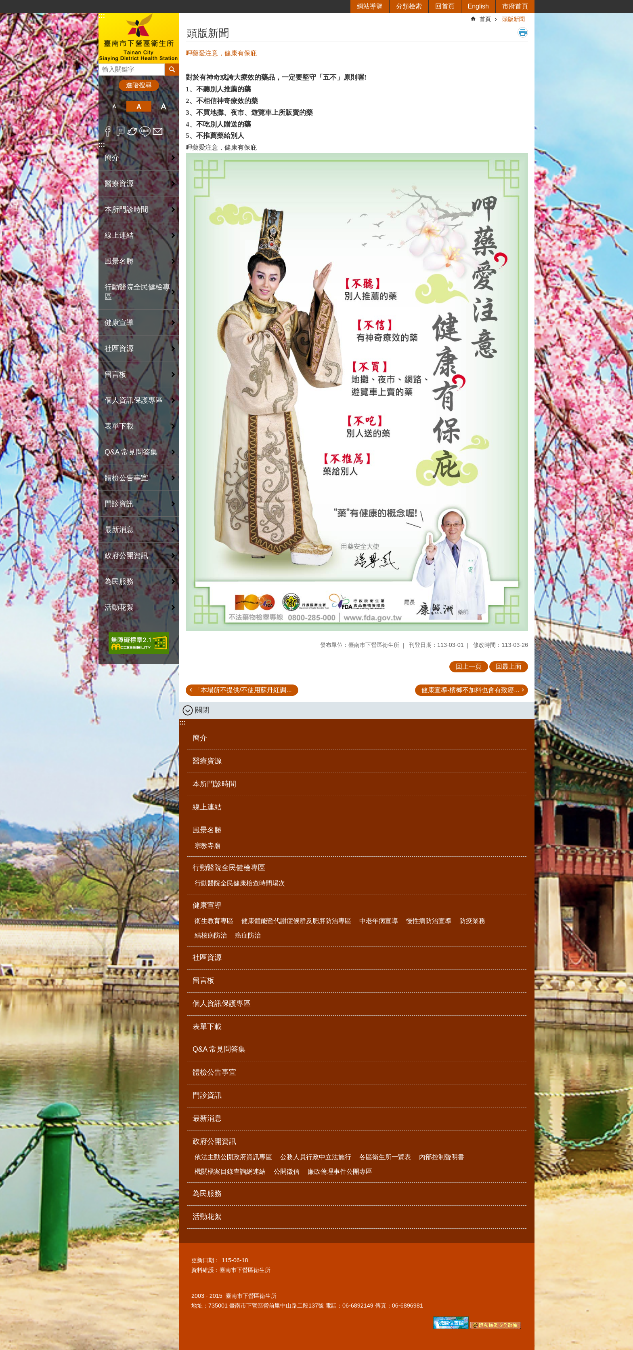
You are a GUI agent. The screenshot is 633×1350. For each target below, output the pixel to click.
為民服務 (119, 581)
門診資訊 (119, 504)
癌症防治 (248, 935)
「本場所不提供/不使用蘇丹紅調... (243, 690)
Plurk (120, 131)
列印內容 (523, 32)
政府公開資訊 (214, 1141)
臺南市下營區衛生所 (139, 37)
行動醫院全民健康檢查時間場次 (240, 883)
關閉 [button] (202, 710)
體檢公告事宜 (126, 478)
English (478, 6)
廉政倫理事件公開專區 (340, 1171)
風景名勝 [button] (119, 261)
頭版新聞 (513, 19)
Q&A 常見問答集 (131, 452)
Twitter (132, 131)
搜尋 (105, 67)
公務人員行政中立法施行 (315, 1157)
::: (102, 15)
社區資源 (119, 348)
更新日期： (205, 1260)
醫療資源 (119, 184)
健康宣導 (207, 905)
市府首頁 (515, 6)
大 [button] (163, 106)
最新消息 (119, 530)
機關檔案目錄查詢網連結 (230, 1171)
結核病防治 (211, 935)
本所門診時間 (126, 209)
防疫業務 (472, 920)
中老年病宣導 (378, 920)
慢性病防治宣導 (428, 920)
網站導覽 (370, 6)
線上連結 (119, 235)
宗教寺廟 (207, 845)
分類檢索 (409, 6)
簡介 (112, 158)
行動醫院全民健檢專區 (229, 868)
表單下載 (119, 426)
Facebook (108, 131)
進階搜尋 (139, 85)
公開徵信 (287, 1171)
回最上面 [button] (509, 666)
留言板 (115, 374)
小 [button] (114, 106)
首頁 (485, 19)
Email (157, 131)
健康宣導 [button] (119, 323)
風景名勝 (207, 830)
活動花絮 (119, 607)
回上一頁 (469, 666)
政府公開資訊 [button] (126, 555)
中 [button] (138, 106)
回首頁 (445, 6)
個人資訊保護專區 (134, 400)
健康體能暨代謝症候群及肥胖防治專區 (296, 920)
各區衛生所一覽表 (385, 1157)
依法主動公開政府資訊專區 (233, 1157)
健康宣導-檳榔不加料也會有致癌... (470, 690)
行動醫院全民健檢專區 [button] (137, 292)
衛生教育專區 (214, 920)
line (145, 131)
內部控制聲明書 (441, 1157)
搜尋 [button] (172, 69)
